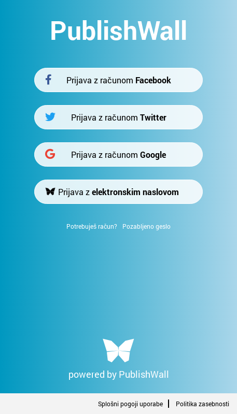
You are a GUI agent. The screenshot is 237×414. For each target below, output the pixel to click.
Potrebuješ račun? (91, 226)
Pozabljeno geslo (146, 226)
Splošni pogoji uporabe (130, 404)
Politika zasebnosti (202, 404)
